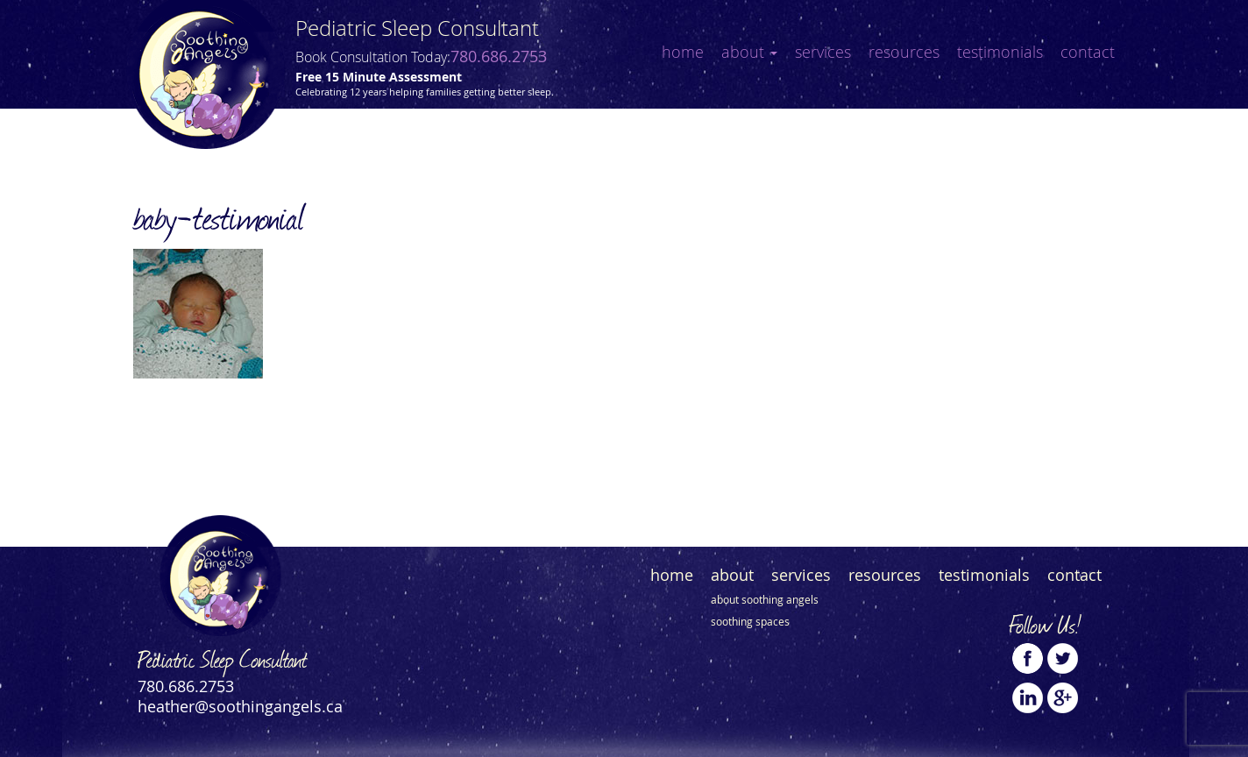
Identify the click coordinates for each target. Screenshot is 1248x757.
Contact (1087, 51)
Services (823, 51)
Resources (904, 51)
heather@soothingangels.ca (240, 706)
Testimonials (1000, 51)
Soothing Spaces (750, 621)
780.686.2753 (498, 56)
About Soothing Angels (765, 599)
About (749, 51)
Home (683, 51)
